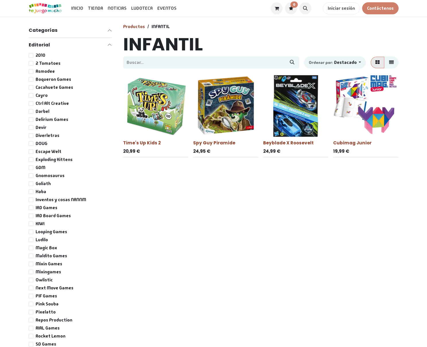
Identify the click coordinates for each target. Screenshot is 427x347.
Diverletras (47, 135)
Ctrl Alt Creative (52, 103)
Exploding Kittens (54, 159)
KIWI (40, 224)
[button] (305, 8)
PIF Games (46, 296)
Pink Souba (47, 304)
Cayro (42, 95)
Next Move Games (54, 288)
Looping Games (51, 232)
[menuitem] (77, 8)
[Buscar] (292, 62)
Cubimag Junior (352, 143)
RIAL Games (48, 328)
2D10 (40, 55)
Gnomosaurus (50, 175)
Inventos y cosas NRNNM (61, 200)
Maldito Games (51, 256)
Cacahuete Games (54, 87)
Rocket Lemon (50, 336)
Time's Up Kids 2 (142, 143)
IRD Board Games (53, 216)
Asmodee (45, 71)
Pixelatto (46, 312)
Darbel (42, 111)
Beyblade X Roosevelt (288, 143)
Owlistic (44, 280)
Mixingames (48, 272)
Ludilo (42, 240)
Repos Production (54, 320)
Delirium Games (52, 119)
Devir (41, 127)
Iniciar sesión (341, 8)
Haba (41, 192)
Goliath (43, 184)
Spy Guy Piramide (214, 143)
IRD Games (46, 208)
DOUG (41, 143)
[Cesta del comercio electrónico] (277, 8)
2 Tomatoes (48, 63)
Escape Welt (48, 151)
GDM (40, 167)
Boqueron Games (53, 79)
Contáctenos (380, 8)
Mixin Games (49, 264)
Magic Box (46, 248)
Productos (134, 26)
